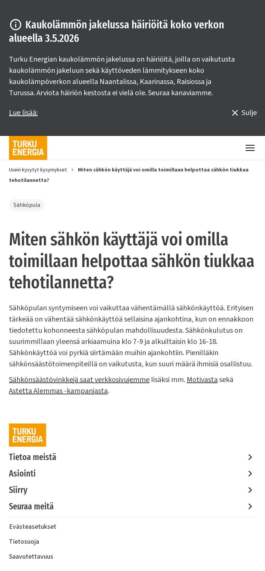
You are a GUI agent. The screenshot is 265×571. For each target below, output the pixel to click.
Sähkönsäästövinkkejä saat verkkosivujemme (79, 380)
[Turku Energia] (28, 148)
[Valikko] (250, 148)
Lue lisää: (23, 113)
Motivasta (202, 380)
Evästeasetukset (32, 526)
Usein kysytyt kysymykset (38, 170)
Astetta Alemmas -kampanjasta (58, 391)
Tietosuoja (24, 541)
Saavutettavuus (31, 556)
